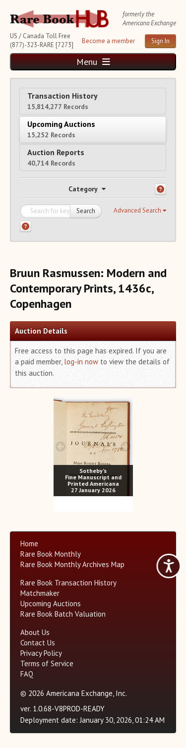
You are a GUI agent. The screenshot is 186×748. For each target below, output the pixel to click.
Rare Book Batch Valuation (63, 614)
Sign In (160, 41)
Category (87, 188)
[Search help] (25, 226)
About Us (35, 632)
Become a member (108, 41)
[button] (140, 211)
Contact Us (37, 642)
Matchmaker (40, 593)
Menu (93, 61)
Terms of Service (46, 663)
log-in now (81, 361)
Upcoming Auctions (61, 129)
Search (85, 211)
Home (29, 543)
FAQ (26, 674)
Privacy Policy (41, 653)
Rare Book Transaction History (68, 582)
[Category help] (160, 189)
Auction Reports (55, 157)
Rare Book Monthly (50, 554)
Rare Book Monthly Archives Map (72, 564)
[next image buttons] (125, 446)
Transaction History (62, 101)
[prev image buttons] (61, 446)
